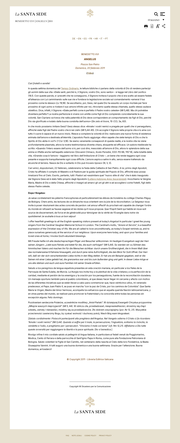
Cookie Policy (90, 436)
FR (90, 38)
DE (73, 38)
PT (106, 38)
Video (90, 73)
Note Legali (77, 436)
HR (96, 38)
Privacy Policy (105, 436)
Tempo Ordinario (70, 88)
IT (101, 38)
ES (85, 38)
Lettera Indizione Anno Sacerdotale (107, 179)
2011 (50, 21)
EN (79, 38)
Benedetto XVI (25, 21)
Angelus (42, 21)
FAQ (67, 436)
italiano (154, 21)
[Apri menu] (162, 14)
